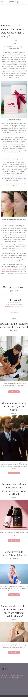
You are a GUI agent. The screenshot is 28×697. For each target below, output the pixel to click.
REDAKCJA (4, 677)
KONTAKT (13, 675)
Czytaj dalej (14, 391)
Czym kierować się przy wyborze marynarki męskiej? (14, 406)
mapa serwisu (15, 680)
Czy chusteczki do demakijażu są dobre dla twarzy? (14, 555)
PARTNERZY (20, 675)
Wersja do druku (14, 312)
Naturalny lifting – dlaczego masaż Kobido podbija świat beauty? (14, 327)
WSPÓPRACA (4, 675)
